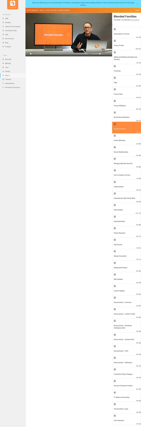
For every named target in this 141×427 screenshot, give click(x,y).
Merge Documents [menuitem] (120, 256)
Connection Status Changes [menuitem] (123, 374)
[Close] (137, 4)
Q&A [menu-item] (5, 18)
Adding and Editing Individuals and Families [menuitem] (125, 58)
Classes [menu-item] (6, 79)
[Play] (28, 53)
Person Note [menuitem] (118, 94)
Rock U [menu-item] (6, 75)
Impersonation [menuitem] (119, 187)
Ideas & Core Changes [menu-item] (11, 26)
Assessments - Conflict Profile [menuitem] (124, 314)
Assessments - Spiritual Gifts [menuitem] (124, 339)
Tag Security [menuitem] (118, 245)
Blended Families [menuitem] (120, 129)
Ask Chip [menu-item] (6, 59)
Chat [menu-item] (5, 35)
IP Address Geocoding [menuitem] (121, 397)
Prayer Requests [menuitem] (119, 233)
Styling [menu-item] (6, 71)
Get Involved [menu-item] (8, 39)
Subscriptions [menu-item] (8, 83)
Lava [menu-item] (5, 67)
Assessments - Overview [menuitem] (122, 302)
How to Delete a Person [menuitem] (122, 175)
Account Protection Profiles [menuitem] (123, 386)
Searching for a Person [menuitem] (121, 34)
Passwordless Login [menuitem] (121, 409)
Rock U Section (51, 10)
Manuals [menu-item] (6, 63)
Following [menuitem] (117, 71)
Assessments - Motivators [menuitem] (123, 362)
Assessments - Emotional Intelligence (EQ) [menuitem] (123, 327)
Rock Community (32, 10)
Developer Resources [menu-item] (11, 87)
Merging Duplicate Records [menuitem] (123, 163)
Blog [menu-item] (5, 43)
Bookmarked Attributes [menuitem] (122, 117)
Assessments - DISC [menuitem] (121, 351)
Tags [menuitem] (115, 82)
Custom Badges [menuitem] (119, 291)
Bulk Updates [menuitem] (118, 279)
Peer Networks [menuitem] (119, 420)
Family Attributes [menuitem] (119, 140)
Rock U (42, 10)
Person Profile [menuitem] (119, 45)
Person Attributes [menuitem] (120, 106)
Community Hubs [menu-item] (9, 31)
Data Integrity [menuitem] (118, 210)
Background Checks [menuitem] (120, 268)
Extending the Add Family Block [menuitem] (124, 198)
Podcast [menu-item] (6, 47)
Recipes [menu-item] (6, 22)
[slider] (57, 54)
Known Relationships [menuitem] (121, 152)
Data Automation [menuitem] (119, 221)
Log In (137, 10)
